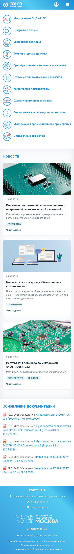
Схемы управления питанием (32, 100)
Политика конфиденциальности (37, 545)
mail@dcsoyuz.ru (39, 507)
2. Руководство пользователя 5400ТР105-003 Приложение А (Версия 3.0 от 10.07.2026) (37, 430)
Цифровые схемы (25, 30)
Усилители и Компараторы (31, 88)
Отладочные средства (29, 135)
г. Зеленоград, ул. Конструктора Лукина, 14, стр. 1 (39, 496)
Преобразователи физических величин (39, 65)
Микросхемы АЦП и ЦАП (29, 18)
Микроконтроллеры (27, 41)
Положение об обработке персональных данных (37, 549)
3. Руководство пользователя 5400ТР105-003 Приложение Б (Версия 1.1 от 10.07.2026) (37, 445)
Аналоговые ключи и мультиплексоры (39, 112)
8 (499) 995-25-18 (39, 502)
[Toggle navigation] (67, 4)
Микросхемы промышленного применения (42, 124)
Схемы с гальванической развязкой (37, 77)
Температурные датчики (30, 53)
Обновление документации (29, 406)
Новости (11, 156)
